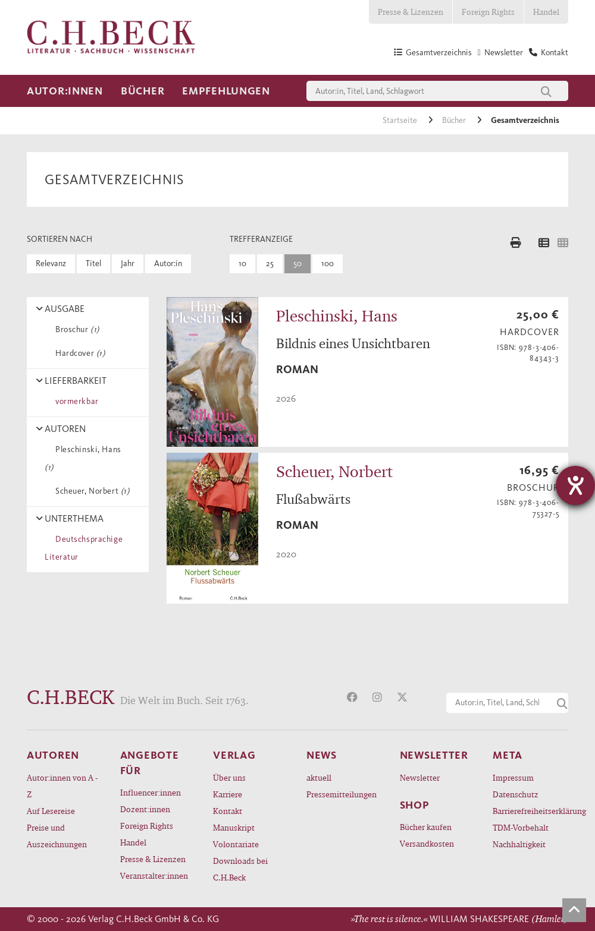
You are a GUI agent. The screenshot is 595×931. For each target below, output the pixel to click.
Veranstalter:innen (154, 875)
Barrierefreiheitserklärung (530, 811)
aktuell (318, 777)
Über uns (229, 777)
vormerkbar (75, 401)
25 (270, 263)
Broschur (75, 329)
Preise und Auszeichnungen (57, 835)
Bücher (142, 90)
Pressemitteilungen (341, 794)
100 (327, 263)
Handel (546, 12)
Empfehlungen (226, 90)
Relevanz (51, 263)
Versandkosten (427, 843)
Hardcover (78, 353)
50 (297, 263)
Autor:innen (65, 90)
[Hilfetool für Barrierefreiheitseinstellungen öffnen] (575, 485)
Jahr (127, 263)
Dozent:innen (145, 809)
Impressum (513, 777)
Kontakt (227, 811)
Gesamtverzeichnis (525, 120)
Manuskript (234, 827)
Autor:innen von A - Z (62, 785)
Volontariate (236, 844)
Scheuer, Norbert (90, 491)
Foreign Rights (488, 12)
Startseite (401, 120)
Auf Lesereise (51, 811)
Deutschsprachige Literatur (84, 548)
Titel (93, 263)
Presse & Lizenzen (410, 12)
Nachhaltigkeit (519, 844)
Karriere (227, 794)
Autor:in (168, 263)
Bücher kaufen (426, 827)
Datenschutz (515, 794)
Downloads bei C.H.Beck (240, 869)
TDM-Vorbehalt (521, 827)
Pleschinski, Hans (83, 458)
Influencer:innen (150, 792)
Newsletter (420, 777)
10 (242, 263)
